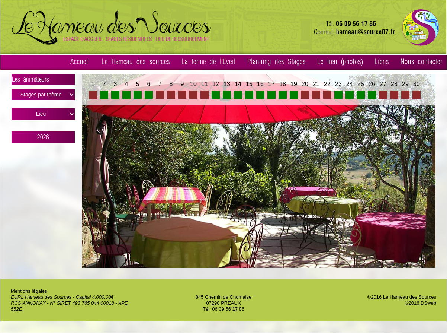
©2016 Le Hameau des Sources (401, 297)
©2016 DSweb (420, 303)
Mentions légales (29, 291)
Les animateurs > (43, 80)
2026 (43, 137)
